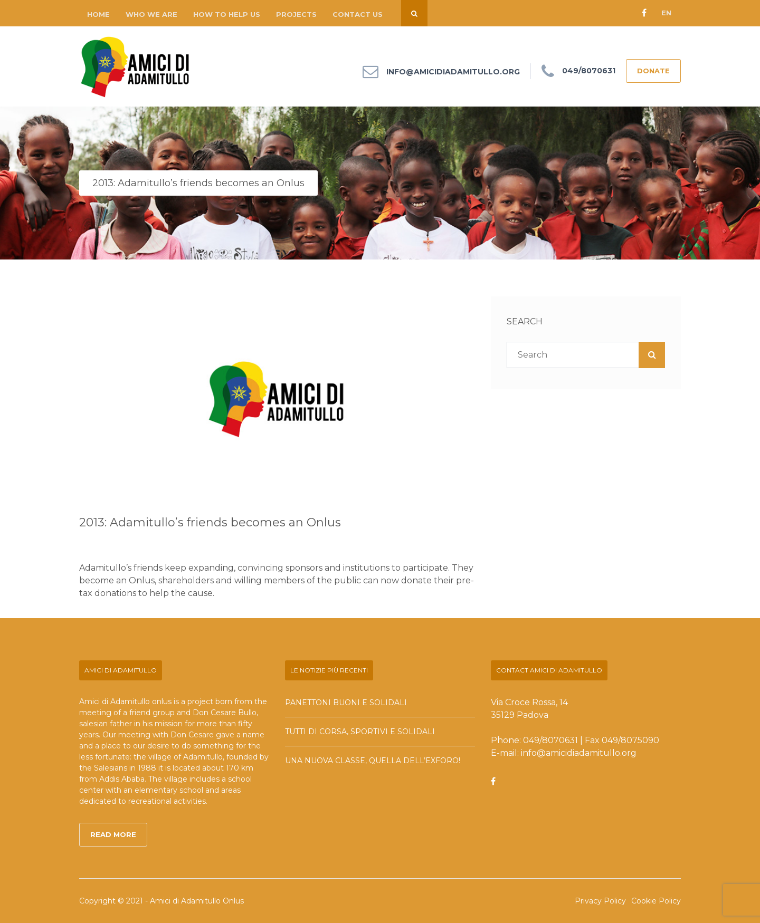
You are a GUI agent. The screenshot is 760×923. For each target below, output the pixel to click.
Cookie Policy (656, 901)
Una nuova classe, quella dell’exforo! (372, 760)
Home (98, 14)
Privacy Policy (600, 901)
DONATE (653, 70)
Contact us (357, 14)
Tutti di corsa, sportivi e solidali (360, 731)
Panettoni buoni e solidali (346, 702)
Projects (296, 14)
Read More (113, 834)
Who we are (151, 14)
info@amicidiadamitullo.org (453, 72)
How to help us (226, 14)
